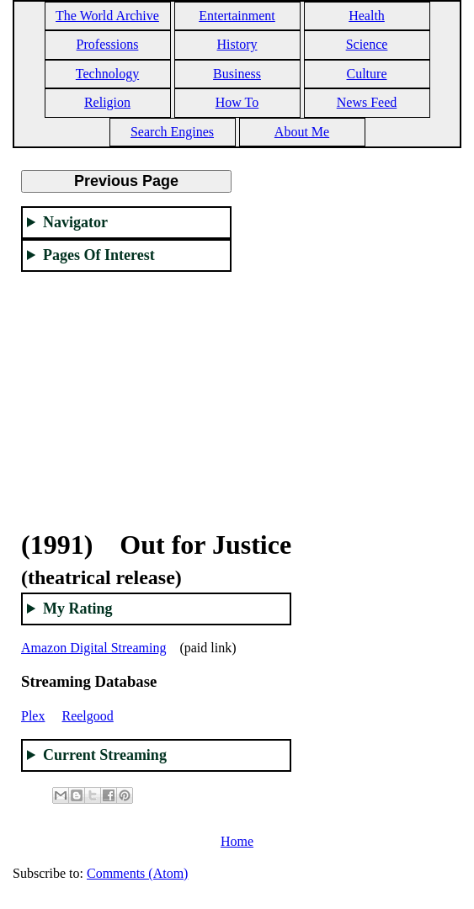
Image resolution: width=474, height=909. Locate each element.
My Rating (78, 608)
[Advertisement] (126, 390)
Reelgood (87, 716)
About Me (301, 132)
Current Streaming (105, 755)
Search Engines (172, 132)
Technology (107, 73)
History (237, 44)
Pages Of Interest (99, 255)
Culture (367, 73)
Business (237, 73)
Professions (108, 44)
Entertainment (237, 15)
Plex (33, 716)
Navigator (75, 222)
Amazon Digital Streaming (93, 648)
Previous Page (126, 181)
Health (367, 15)
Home (237, 841)
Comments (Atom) (137, 873)
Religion (107, 102)
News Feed (367, 102)
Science (367, 44)
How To (237, 102)
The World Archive (107, 15)
